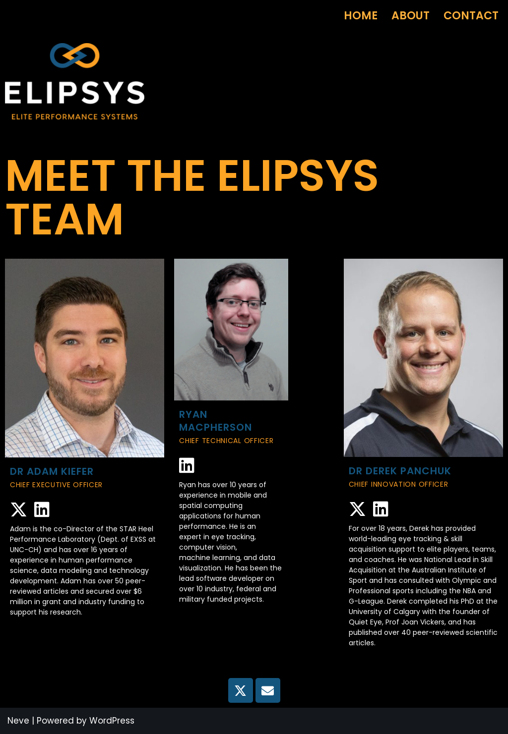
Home (361, 15)
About (410, 15)
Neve (18, 721)
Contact (471, 15)
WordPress (111, 721)
